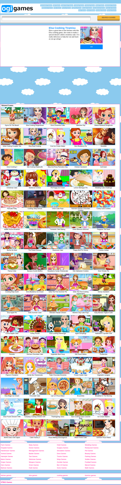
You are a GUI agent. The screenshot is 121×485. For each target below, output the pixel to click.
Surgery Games (62, 448)
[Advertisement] (21, 44)
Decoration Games (46, 5)
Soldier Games (90, 459)
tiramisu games (90, 475)
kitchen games (6, 475)
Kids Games (57, 8)
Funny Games (66, 8)
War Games (82, 10)
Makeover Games (47, 8)
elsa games (33, 475)
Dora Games (61, 453)
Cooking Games (79, 5)
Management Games (36, 451)
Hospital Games (6, 448)
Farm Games (5, 445)
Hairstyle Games (7, 456)
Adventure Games (110, 5)
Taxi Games (33, 456)
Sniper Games (6, 462)
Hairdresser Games (8, 451)
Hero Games (5, 465)
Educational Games (99, 8)
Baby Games (33, 445)
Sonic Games (62, 468)
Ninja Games (61, 459)
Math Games (89, 468)
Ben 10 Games (62, 465)
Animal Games (6, 453)
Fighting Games (76, 8)
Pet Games (89, 451)
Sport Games (91, 10)
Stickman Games (35, 459)
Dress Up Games (111, 8)
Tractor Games (62, 456)
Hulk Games (33, 468)
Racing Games (111, 10)
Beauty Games (90, 453)
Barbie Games (34, 453)
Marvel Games (90, 465)
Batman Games (6, 468)
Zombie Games (62, 462)
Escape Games (87, 8)
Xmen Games (34, 465)
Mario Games (6, 459)
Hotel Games (61, 445)
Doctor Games (34, 448)
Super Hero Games (67, 5)
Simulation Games (63, 451)
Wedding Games (91, 445)
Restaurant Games (91, 448)
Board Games (100, 5)
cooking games (62, 475)
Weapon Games (35, 462)
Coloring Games (90, 5)
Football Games (90, 462)
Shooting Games (101, 10)
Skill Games (56, 5)
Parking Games (90, 456)
